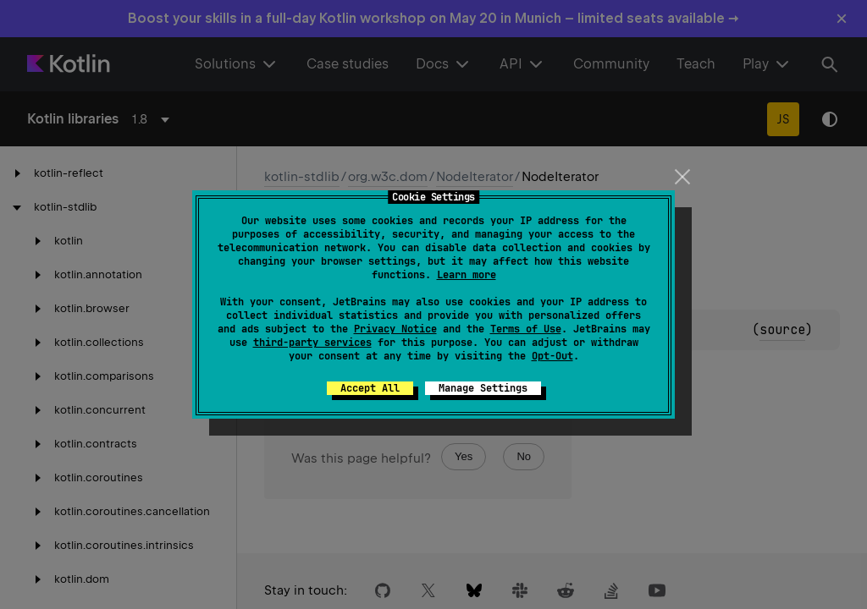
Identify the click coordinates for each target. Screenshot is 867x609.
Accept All (370, 388)
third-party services (312, 342)
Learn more (466, 275)
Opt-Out (552, 356)
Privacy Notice (395, 329)
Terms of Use (525, 329)
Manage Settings (483, 388)
